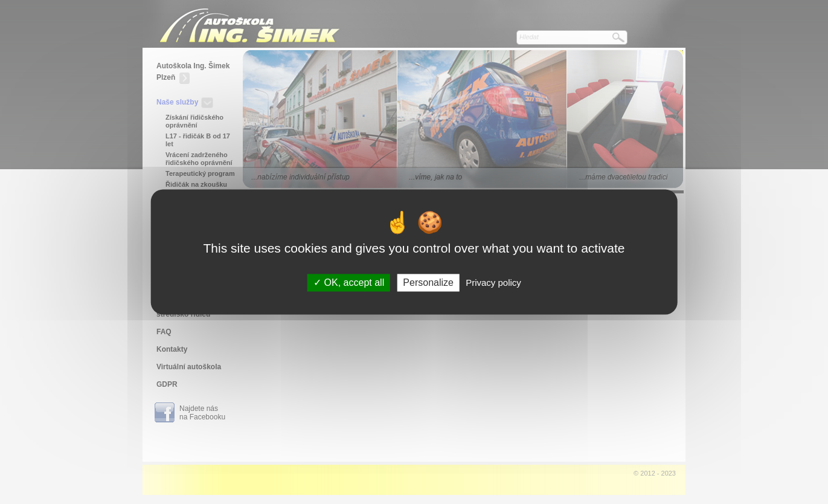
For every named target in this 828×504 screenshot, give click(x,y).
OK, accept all (348, 282)
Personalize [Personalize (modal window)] (428, 282)
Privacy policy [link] (493, 282)
